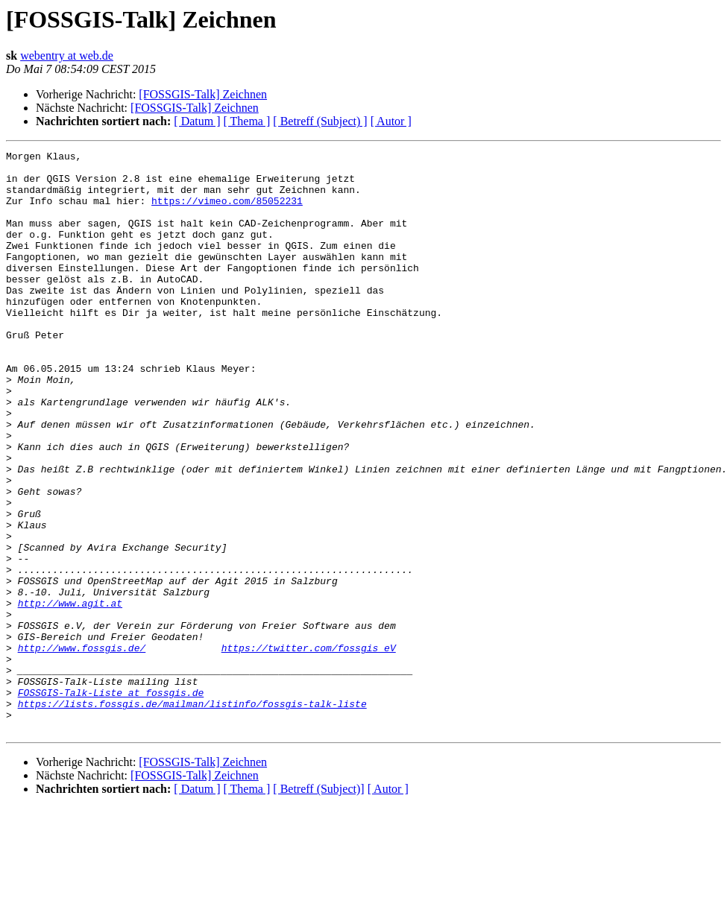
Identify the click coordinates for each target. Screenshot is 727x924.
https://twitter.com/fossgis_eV (308, 748)
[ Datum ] (197, 121)
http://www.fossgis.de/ (82, 748)
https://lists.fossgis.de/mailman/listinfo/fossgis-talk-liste (192, 815)
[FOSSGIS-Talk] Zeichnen (203, 94)
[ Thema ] (247, 121)
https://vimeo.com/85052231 (227, 211)
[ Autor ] (391, 121)
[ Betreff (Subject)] (318, 905)
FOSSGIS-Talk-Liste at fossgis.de (111, 801)
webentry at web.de (66, 55)
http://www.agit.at (70, 694)
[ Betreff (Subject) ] (320, 121)
